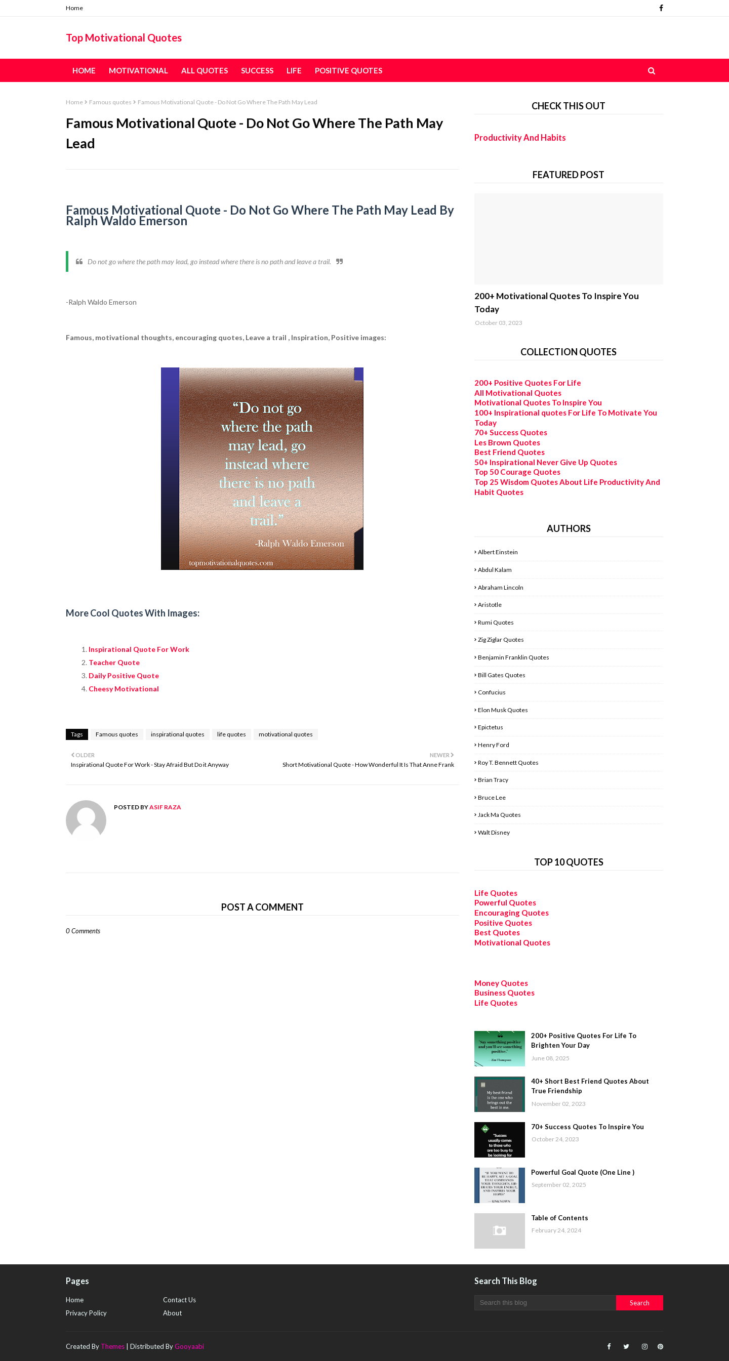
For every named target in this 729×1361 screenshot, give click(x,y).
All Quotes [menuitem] (204, 70)
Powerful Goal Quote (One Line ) (582, 1172)
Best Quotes (497, 932)
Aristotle (490, 604)
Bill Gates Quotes (501, 675)
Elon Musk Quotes (503, 710)
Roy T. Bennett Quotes (508, 762)
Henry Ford (493, 745)
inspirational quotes (178, 734)
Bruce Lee (492, 797)
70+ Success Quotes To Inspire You (587, 1127)
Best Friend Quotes (509, 452)
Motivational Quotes (512, 942)
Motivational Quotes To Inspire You (538, 402)
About (172, 1313)
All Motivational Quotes (517, 392)
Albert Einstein (498, 552)
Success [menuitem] (257, 70)
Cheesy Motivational (124, 688)
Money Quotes (501, 982)
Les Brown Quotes (507, 442)
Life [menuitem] (294, 70)
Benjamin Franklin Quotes (513, 657)
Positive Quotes (503, 922)
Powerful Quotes (505, 902)
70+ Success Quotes (510, 432)
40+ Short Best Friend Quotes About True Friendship (590, 1086)
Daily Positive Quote (124, 675)
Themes (113, 1346)
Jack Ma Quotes (499, 814)
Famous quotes (110, 102)
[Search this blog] (545, 1302)
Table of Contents (559, 1218)
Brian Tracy (493, 779)
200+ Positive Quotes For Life (527, 382)
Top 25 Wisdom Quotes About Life (536, 481)
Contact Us (179, 1300)
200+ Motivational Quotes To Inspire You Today (556, 302)
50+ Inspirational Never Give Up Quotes (545, 462)
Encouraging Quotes (511, 912)
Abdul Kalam (495, 569)
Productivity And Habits (520, 137)
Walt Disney (494, 832)
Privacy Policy (86, 1313)
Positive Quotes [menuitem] (348, 70)
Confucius (492, 692)
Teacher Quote (114, 662)
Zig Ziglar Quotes (501, 639)
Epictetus (490, 727)
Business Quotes (504, 992)
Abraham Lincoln (500, 587)
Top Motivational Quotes (124, 37)
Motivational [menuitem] (138, 70)
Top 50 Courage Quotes (517, 471)
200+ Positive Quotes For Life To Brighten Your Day (583, 1041)
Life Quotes (495, 892)
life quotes (231, 734)
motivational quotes (286, 734)
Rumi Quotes (496, 622)
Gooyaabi (189, 1346)
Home (74, 8)
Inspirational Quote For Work (140, 649)
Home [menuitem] (84, 70)
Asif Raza (164, 807)
